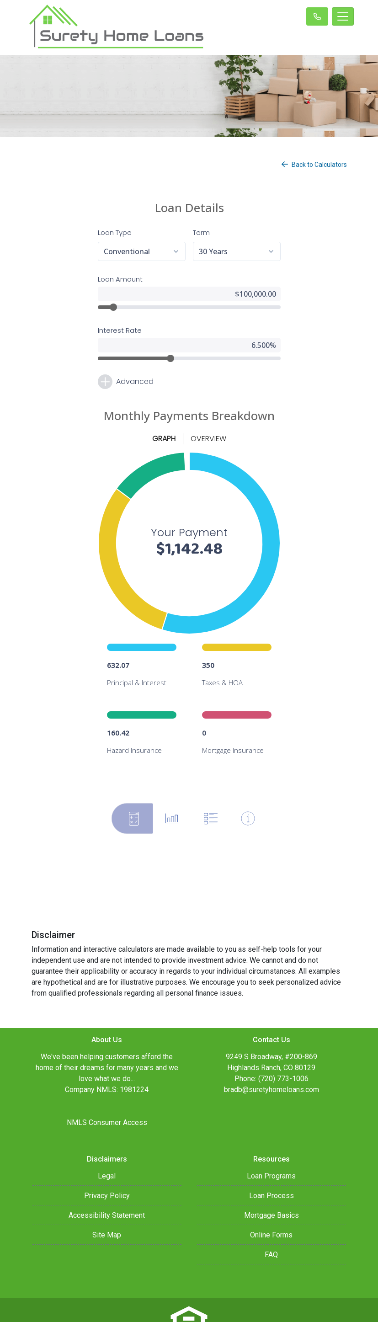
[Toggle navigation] (343, 16)
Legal (107, 1145)
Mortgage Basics (271, 1184)
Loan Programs (271, 1145)
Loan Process (271, 1164)
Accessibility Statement (107, 1184)
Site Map (106, 1203)
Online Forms (271, 1203)
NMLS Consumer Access (107, 1091)
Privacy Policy (107, 1164)
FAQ (271, 1223)
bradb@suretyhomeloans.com (271, 1058)
